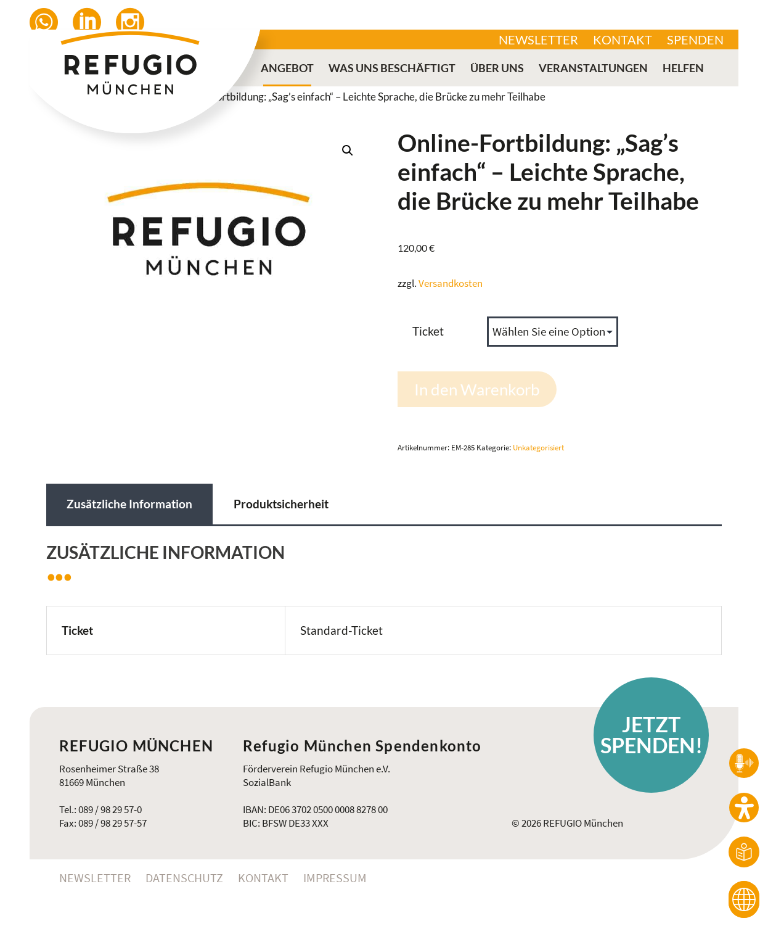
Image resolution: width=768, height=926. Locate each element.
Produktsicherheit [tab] (281, 504)
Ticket (428, 331)
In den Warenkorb (477, 389)
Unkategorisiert (538, 447)
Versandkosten (451, 283)
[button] (348, 150)
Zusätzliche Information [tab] (129, 504)
